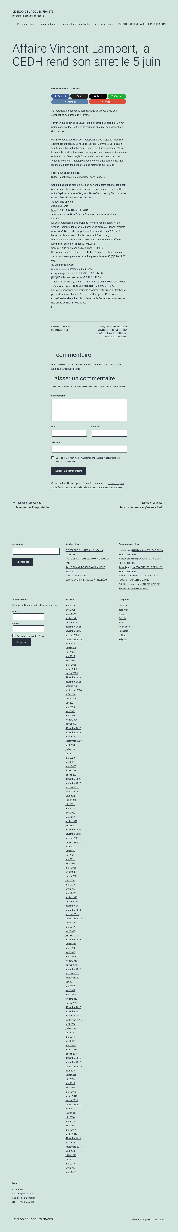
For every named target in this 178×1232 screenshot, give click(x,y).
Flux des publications (22, 1193)
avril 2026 (70, 609)
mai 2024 (70, 707)
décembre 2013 (73, 1138)
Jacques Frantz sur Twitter (75, 24)
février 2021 (71, 872)
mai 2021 (70, 859)
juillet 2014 (71, 1113)
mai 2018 (70, 948)
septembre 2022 (74, 791)
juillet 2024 (71, 698)
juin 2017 (70, 982)
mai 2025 (70, 656)
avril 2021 (70, 863)
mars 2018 (71, 956)
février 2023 (71, 770)
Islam (121, 622)
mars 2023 (71, 766)
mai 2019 (70, 927)
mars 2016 (71, 1045)
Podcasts (123, 631)
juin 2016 (70, 1032)
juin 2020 (70, 880)
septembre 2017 (74, 977)
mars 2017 (71, 994)
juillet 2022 (71, 800)
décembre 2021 (73, 829)
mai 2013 (70, 1163)
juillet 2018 (71, 943)
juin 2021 (70, 855)
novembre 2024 (73, 681)
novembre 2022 (73, 783)
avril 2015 (70, 1087)
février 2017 (71, 999)
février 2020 (71, 897)
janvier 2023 (72, 774)
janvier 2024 (72, 724)
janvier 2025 (72, 673)
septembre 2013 (74, 1146)
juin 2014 (70, 1117)
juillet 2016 (71, 1028)
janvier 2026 (72, 622)
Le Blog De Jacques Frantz (33, 11)
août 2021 (71, 846)
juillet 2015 (71, 1075)
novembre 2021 (73, 834)
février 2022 (71, 821)
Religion (123, 639)
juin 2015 (70, 1079)
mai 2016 (70, 1036)
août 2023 (71, 745)
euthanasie (106, 336)
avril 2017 (70, 990)
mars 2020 (71, 893)
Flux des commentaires (23, 1198)
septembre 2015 (74, 1066)
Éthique (122, 614)
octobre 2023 (72, 736)
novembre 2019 (73, 910)
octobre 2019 (72, 914)
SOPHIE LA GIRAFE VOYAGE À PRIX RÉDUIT (87, 580)
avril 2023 (70, 762)
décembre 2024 (73, 677)
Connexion (17, 1189)
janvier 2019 (72, 935)
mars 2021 (71, 867)
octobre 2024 (72, 686)
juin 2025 (70, 652)
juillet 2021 (71, 850)
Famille (122, 618)
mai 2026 (70, 605)
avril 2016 (70, 1041)
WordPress (160, 1219)
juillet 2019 (71, 922)
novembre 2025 (73, 631)
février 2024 (71, 719)
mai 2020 (70, 884)
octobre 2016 (72, 1015)
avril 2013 (70, 1168)
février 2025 (71, 669)
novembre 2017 (73, 969)
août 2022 (71, 796)
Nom (54, 426)
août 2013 (71, 1151)
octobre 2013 (72, 1142)
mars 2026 (71, 614)
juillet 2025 (71, 648)
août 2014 (71, 1108)
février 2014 (71, 1134)
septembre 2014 (74, 1104)
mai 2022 (70, 808)
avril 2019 (70, 931)
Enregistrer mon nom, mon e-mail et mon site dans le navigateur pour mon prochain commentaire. (88, 459)
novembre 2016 (73, 1011)
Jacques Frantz (61, 330)
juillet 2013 (71, 1155)
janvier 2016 (72, 1053)
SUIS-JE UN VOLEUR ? (76, 575)
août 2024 (71, 694)
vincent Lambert (119, 336)
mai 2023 (70, 757)
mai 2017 (70, 986)
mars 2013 (71, 1172)
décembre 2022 (73, 779)
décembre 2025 (73, 626)
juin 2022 (70, 804)
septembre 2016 (74, 1020)
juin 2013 (70, 1159)
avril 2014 (70, 1125)
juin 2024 (70, 702)
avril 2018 (70, 952)
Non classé (122, 326)
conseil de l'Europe (113, 330)
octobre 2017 (72, 973)
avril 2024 (70, 711)
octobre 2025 (72, 635)
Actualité (123, 605)
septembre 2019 (74, 918)
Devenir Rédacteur (48, 24)
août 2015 (71, 1070)
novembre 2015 (73, 1062)
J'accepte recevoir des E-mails (29, 636)
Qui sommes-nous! (103, 24)
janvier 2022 (72, 825)
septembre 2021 (74, 842)
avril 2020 (70, 889)
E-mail (95, 426)
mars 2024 (71, 715)
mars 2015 (71, 1092)
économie (123, 609)
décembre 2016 (73, 1007)
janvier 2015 (72, 1100)
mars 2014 (71, 1129)
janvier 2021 (72, 876)
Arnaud (122, 567)
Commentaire (58, 395)
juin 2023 (70, 753)
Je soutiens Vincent (62, 201)
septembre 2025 (74, 639)
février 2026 (71, 618)
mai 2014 (70, 1121)
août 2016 (71, 1024)
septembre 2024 (74, 690)
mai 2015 (70, 1083)
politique (123, 635)
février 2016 (71, 1049)
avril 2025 (70, 660)
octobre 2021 (72, 838)
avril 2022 (70, 812)
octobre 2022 (72, 787)
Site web (55, 442)
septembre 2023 (74, 741)
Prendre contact (26, 24)
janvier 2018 (72, 965)
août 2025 (71, 643)
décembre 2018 (73, 939)
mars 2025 (71, 664)
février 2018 (71, 960)
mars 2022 (71, 817)
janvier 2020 (72, 901)
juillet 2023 (71, 749)
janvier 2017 (72, 1003)
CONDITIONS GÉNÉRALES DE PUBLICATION (141, 24)
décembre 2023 (73, 728)
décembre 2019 (73, 905)
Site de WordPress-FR (23, 1202)
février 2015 (71, 1096)
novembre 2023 (73, 732)
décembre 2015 (73, 1058)
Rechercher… (18, 544)
